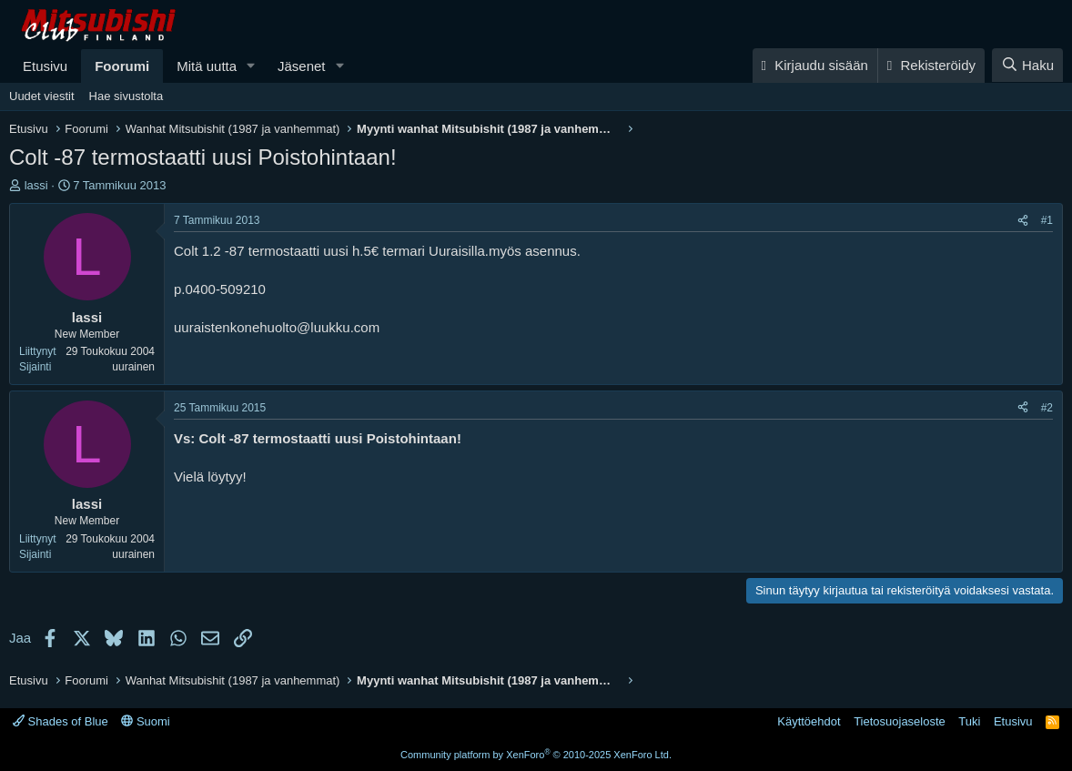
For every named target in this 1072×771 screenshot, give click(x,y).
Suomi (145, 721)
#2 (1047, 407)
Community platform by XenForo (536, 754)
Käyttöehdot (808, 721)
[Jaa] (1023, 220)
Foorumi (122, 66)
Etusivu (45, 66)
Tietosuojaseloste (900, 721)
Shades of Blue (60, 721)
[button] (251, 66)
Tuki (969, 721)
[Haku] (1027, 65)
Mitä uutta (207, 66)
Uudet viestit (42, 96)
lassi (36, 185)
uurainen (133, 366)
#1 (1047, 220)
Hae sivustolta (126, 96)
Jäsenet (302, 66)
